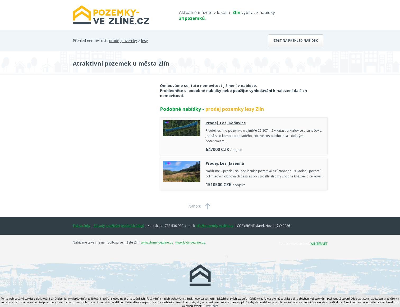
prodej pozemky (123, 40)
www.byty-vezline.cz (190, 242)
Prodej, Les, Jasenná (225, 163)
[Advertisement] (112, 125)
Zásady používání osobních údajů (119, 225)
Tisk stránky (81, 225)
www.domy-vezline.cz (157, 242)
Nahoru (194, 206)
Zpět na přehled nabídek (296, 40)
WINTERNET (319, 243)
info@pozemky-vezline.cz (214, 225)
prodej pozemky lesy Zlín (234, 109)
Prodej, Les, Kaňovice (226, 122)
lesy (144, 40)
